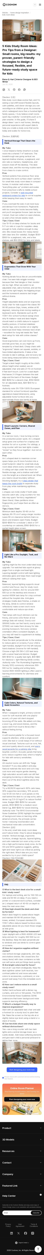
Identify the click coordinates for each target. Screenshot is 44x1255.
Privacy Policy (8, 1225)
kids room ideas (8, 15)
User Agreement (20, 1225)
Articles (5, 13)
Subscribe (36, 1213)
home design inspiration (19, 13)
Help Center (9, 1195)
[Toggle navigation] (40, 4)
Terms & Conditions (34, 1225)
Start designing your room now (22, 1070)
